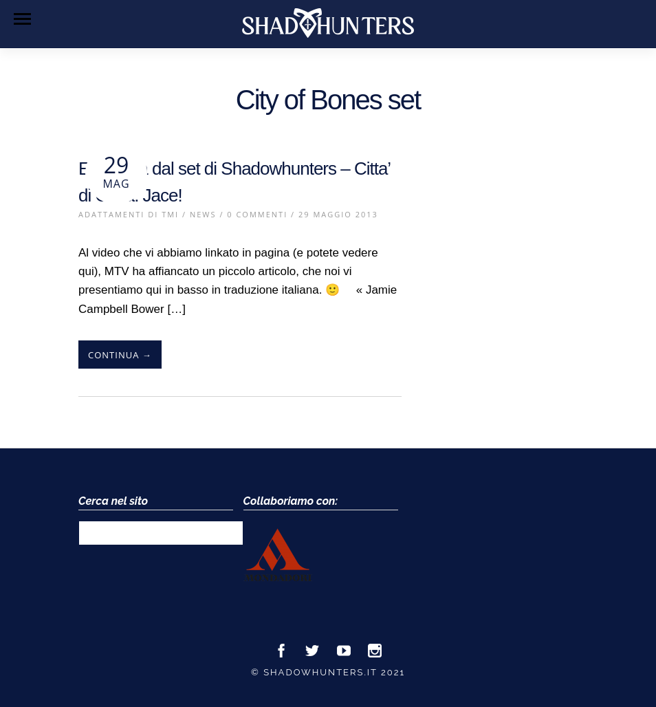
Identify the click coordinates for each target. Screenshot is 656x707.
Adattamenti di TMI (128, 214)
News (203, 214)
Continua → (120, 355)
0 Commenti (257, 214)
